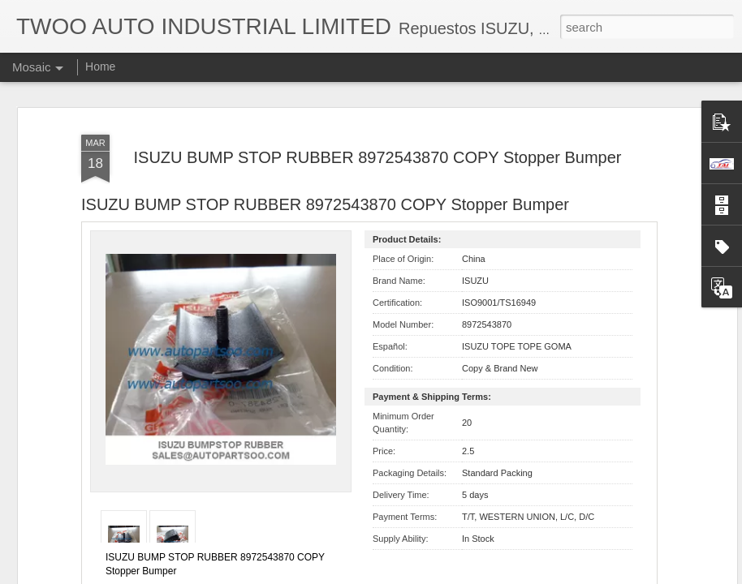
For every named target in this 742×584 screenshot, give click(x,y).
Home (100, 66)
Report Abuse (469, 575)
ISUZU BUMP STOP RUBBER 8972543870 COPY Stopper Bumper (377, 85)
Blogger (422, 575)
